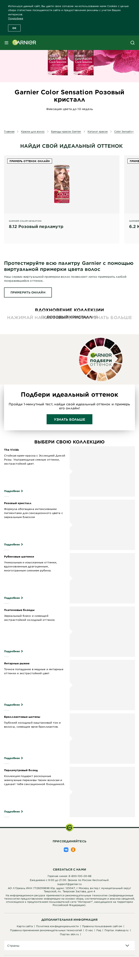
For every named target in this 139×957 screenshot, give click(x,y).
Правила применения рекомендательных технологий (46, 930)
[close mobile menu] (6, 42)
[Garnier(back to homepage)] (22, 43)
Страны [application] (13, 945)
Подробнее (15, 18)
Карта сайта (25, 926)
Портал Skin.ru (69, 934)
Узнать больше (69, 419)
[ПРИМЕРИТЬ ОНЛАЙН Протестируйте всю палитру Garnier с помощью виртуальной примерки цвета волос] (28, 292)
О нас (89, 930)
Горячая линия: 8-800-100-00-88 (69, 876)
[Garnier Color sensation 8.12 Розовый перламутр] (61, 195)
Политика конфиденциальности (57, 926)
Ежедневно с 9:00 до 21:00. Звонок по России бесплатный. (69, 880)
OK (14, 28)
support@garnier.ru (69, 884)
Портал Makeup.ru (117, 930)
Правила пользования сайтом (102, 926)
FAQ (98, 930)
